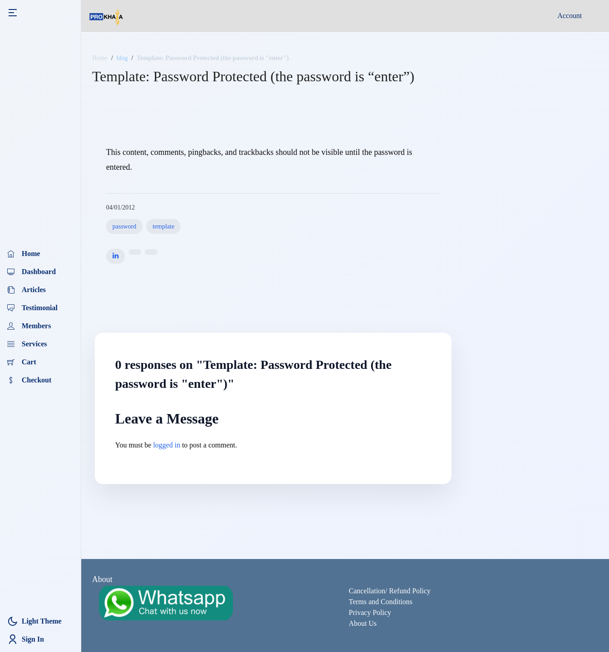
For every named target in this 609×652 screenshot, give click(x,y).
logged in (166, 445)
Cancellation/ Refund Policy (390, 591)
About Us (363, 623)
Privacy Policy (370, 612)
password (124, 226)
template (163, 226)
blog (122, 58)
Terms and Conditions (381, 601)
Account (570, 15)
